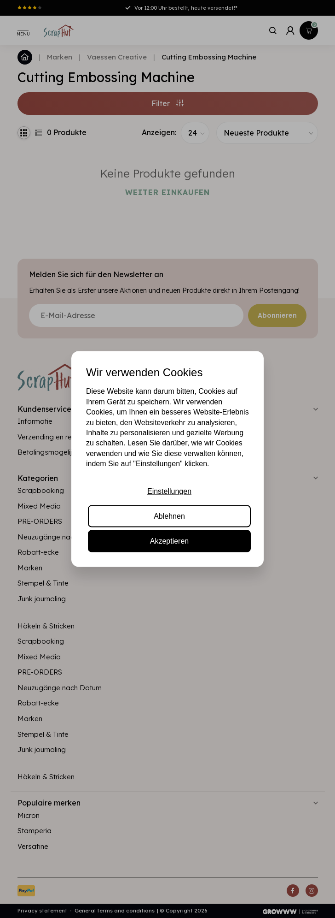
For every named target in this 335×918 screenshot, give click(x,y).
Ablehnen (169, 516)
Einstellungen (169, 491)
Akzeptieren (169, 541)
